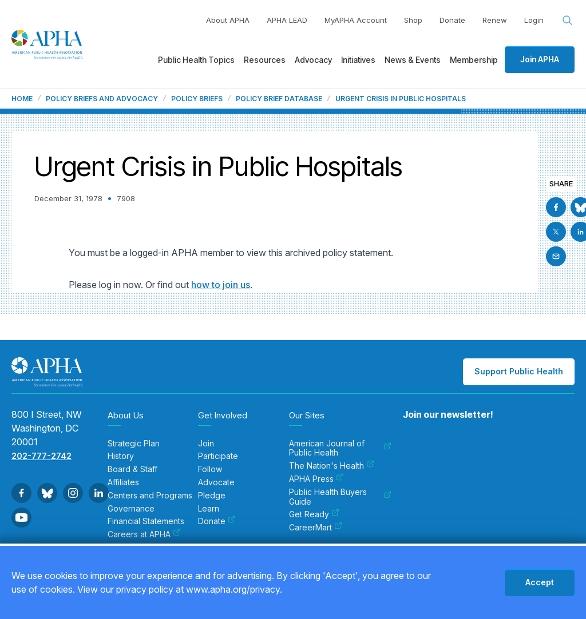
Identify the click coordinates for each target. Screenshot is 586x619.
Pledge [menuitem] (211, 495)
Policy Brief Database (279, 99)
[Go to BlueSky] (47, 493)
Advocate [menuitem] (216, 482)
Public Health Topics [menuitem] (196, 60)
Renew (494, 20)
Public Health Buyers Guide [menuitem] (340, 497)
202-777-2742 (41, 455)
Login (534, 20)
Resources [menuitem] (265, 60)
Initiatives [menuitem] (358, 60)
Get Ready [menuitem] (314, 514)
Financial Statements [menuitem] (146, 521)
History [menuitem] (121, 456)
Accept (539, 582)
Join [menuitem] (206, 443)
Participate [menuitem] (218, 456)
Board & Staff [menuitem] (132, 469)
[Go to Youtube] (21, 518)
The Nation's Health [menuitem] (331, 465)
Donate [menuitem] (217, 521)
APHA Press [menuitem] (316, 479)
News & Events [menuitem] (413, 60)
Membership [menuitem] (474, 60)
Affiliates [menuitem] (123, 482)
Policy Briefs (197, 99)
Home (22, 99)
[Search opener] (568, 20)
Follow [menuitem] (210, 469)
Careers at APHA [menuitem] (144, 534)
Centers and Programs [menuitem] (150, 495)
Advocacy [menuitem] (313, 60)
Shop (413, 20)
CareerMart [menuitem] (315, 527)
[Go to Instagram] (73, 493)
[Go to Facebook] (556, 207)
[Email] (556, 256)
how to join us (220, 284)
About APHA (228, 20)
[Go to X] (556, 232)
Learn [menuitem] (208, 508)
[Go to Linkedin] (99, 493)
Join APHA (539, 59)
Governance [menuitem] (131, 508)
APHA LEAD (287, 20)
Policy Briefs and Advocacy (102, 99)
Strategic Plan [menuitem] (134, 443)
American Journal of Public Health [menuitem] (340, 448)
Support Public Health (518, 371)
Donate (452, 20)
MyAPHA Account (355, 20)
